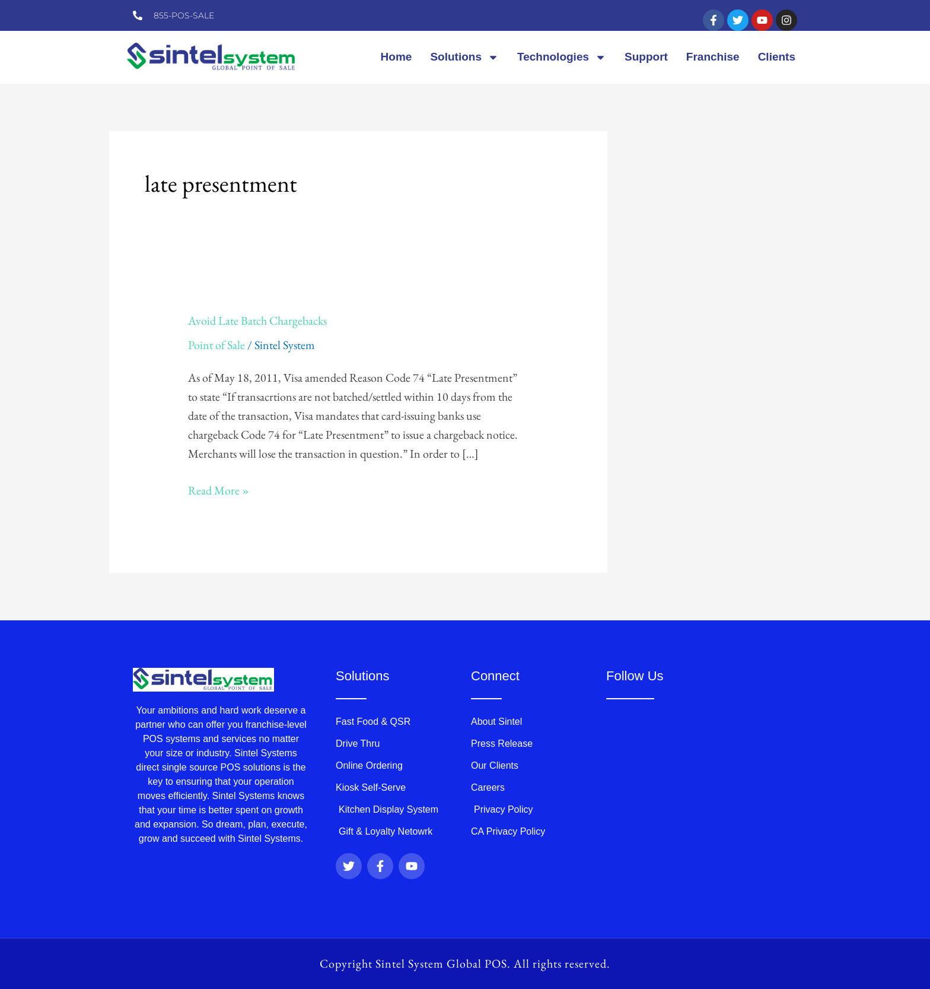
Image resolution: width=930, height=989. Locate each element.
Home (396, 56)
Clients (776, 56)
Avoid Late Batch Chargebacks (257, 320)
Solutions (464, 57)
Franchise (713, 56)
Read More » (218, 489)
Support (646, 56)
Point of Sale (216, 345)
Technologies (561, 57)
